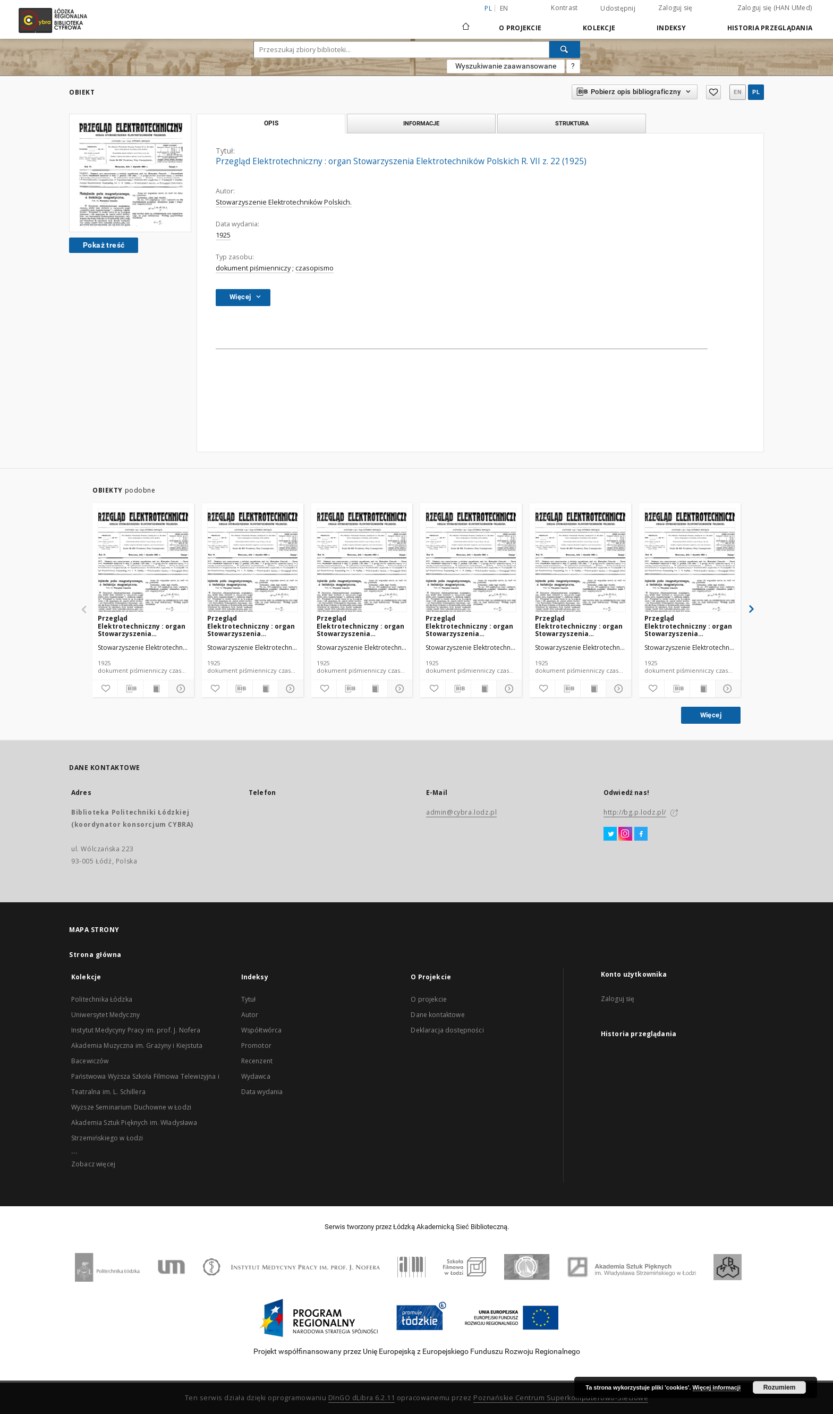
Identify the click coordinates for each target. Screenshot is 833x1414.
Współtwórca (261, 1030)
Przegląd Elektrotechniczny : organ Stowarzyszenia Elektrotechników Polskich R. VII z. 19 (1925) (251, 626)
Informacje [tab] (421, 123)
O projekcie (429, 999)
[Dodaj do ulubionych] (104, 689)
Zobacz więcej (93, 1164)
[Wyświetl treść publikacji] (155, 689)
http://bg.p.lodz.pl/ (635, 812)
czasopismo (314, 268)
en (504, 8)
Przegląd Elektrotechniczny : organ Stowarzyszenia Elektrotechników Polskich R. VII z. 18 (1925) (579, 626)
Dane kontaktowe (437, 1014)
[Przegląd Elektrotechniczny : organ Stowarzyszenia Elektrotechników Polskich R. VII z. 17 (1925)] (471, 561)
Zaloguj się (675, 7)
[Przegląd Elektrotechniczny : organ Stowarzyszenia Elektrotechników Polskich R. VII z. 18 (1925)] (580, 561)
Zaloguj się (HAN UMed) (774, 7)
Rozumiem (779, 1387)
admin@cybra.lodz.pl (461, 812)
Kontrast (564, 7)
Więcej (710, 715)
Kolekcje (599, 27)
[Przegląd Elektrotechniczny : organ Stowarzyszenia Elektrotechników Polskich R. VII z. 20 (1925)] (362, 561)
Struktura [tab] (572, 123)
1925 (223, 235)
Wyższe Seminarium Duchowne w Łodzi (131, 1107)
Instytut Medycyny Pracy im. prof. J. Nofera (135, 1030)
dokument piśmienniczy (253, 268)
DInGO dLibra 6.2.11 (361, 1397)
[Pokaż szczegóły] (179, 689)
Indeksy (671, 27)
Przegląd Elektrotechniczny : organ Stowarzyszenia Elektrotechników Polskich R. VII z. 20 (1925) (360, 626)
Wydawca (255, 1076)
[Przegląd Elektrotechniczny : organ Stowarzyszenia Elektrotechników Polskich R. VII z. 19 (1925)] (253, 561)
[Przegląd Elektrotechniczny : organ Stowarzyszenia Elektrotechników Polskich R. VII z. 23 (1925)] (143, 561)
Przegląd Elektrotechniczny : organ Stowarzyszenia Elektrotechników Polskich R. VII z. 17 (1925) (469, 626)
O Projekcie (520, 27)
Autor (250, 1014)
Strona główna (95, 954)
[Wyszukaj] (564, 49)
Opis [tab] (271, 123)
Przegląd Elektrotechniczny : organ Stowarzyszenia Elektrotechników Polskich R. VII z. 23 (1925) (141, 626)
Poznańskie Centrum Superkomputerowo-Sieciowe (560, 1397)
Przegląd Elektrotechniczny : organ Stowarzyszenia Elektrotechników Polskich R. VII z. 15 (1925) (688, 626)
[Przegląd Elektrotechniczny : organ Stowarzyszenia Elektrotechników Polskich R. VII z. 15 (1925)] (690, 561)
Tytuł (248, 999)
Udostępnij (617, 8)
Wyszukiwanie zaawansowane (505, 66)
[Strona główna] (466, 22)
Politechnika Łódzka (101, 999)
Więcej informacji (717, 1387)
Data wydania (262, 1091)
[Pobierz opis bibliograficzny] (130, 689)
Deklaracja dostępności (447, 1030)
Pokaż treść (103, 245)
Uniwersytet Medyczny (105, 1014)
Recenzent (257, 1060)
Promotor (256, 1045)
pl (756, 92)
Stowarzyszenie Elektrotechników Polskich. (284, 202)
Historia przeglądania (769, 27)
